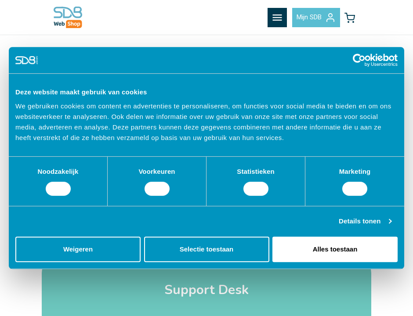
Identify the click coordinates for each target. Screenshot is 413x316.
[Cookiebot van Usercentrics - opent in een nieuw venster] (359, 60)
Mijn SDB (316, 17)
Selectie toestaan (207, 249)
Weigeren (78, 249)
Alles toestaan (335, 249)
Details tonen (359, 221)
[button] (349, 17)
